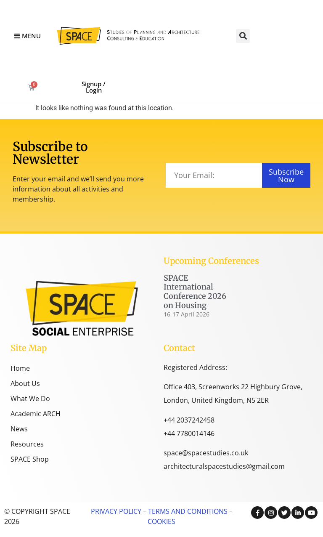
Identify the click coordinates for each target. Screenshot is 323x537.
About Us (25, 383)
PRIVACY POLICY (116, 511)
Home (20, 368)
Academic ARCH (36, 413)
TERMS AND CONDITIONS (187, 511)
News (19, 428)
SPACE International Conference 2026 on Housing (195, 291)
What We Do (30, 398)
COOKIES (161, 521)
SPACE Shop (30, 459)
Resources (27, 444)
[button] (243, 36)
